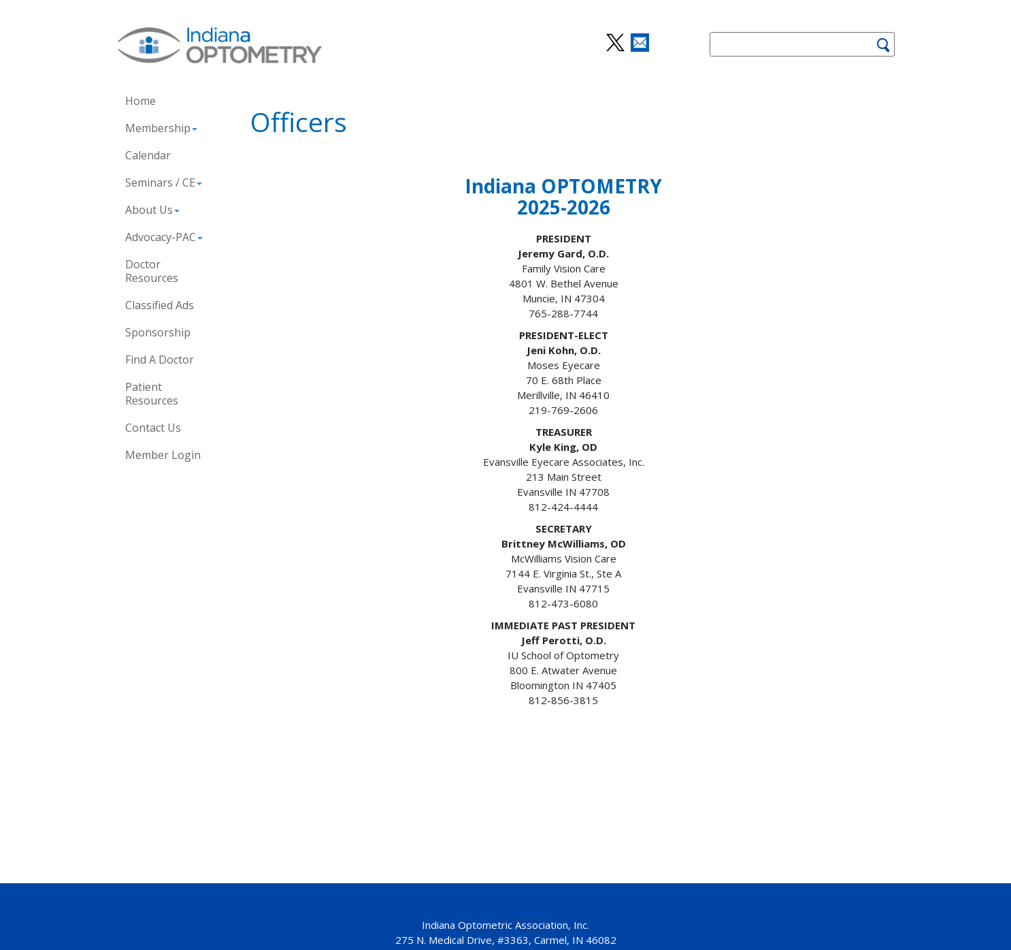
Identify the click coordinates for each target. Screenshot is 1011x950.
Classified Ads (159, 305)
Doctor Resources (151, 271)
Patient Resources (151, 393)
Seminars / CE (163, 182)
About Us (152, 209)
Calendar (148, 155)
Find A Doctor (159, 359)
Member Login (163, 454)
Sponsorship (157, 332)
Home (140, 100)
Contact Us (153, 427)
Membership (161, 128)
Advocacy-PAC (164, 236)
